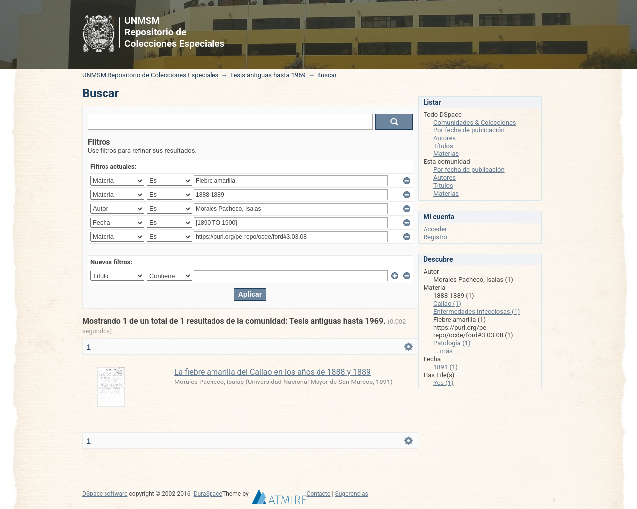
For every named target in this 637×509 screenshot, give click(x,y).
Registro (435, 237)
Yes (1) (443, 382)
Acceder (435, 229)
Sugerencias (351, 493)
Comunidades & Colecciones (474, 122)
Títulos (443, 146)
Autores (444, 138)
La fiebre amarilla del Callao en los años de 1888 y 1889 (272, 372)
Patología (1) (451, 343)
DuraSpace (208, 493)
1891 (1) (445, 367)
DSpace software (104, 493)
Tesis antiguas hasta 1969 (268, 75)
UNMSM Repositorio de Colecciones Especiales (150, 75)
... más (443, 351)
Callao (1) (447, 303)
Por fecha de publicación (469, 130)
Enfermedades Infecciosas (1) (476, 311)
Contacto (319, 493)
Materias (446, 153)
